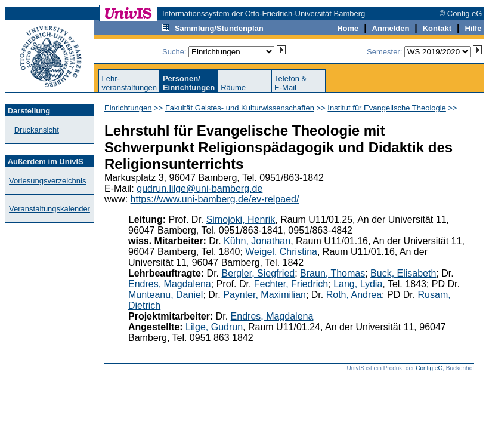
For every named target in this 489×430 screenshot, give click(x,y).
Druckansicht (36, 129)
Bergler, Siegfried (258, 273)
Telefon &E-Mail (290, 83)
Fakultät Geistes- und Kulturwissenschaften (239, 107)
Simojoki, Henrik (241, 219)
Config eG (429, 368)
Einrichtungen (128, 107)
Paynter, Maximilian (264, 295)
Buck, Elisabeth (403, 273)
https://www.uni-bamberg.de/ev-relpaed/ (215, 199)
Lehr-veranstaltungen (129, 83)
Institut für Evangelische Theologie (386, 107)
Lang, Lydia (357, 284)
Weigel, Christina (281, 252)
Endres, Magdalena (169, 284)
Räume (233, 87)
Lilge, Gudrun (214, 327)
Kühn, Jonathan (257, 241)
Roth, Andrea (354, 295)
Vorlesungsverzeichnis (47, 180)
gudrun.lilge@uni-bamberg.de (199, 188)
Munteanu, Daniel (165, 295)
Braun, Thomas (332, 273)
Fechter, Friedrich (291, 284)
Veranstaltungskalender (49, 208)
